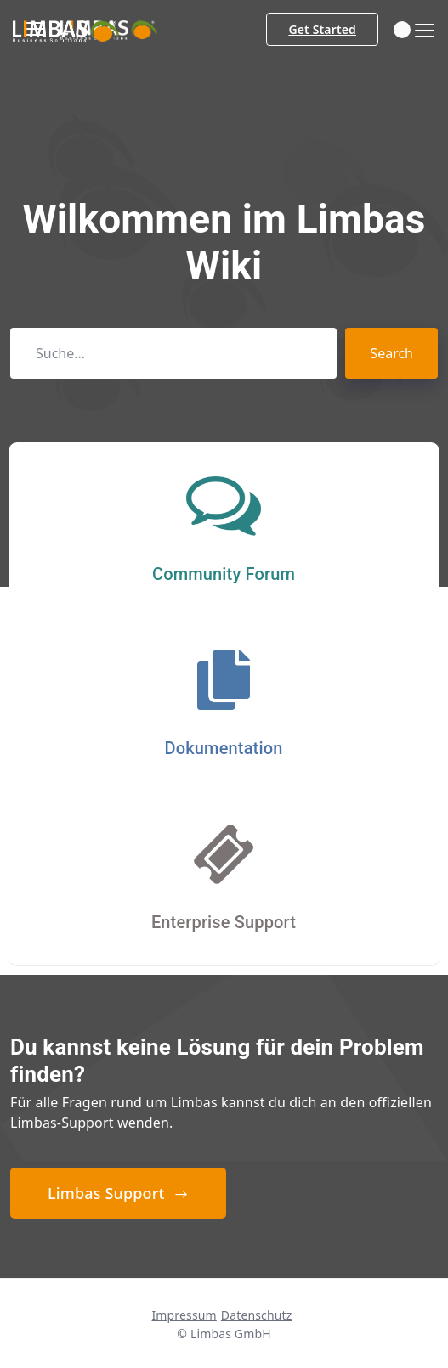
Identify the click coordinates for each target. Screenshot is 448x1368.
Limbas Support (118, 1193)
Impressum (183, 1315)
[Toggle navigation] (419, 31)
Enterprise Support (223, 922)
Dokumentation (224, 748)
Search (391, 353)
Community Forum (223, 574)
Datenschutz (256, 1315)
